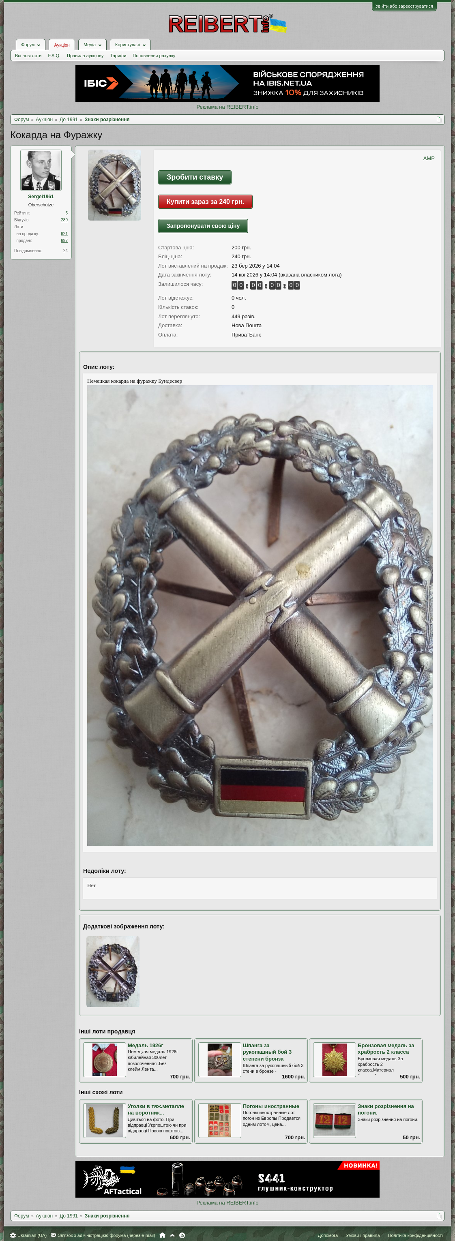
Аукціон (61, 45)
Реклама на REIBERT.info (227, 107)
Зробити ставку (195, 177)
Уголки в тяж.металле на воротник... (156, 1109)
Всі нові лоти (28, 55)
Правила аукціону (85, 55)
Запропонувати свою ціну (203, 226)
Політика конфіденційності (415, 1235)
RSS (182, 1235)
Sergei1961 (41, 196)
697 (64, 240)
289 (64, 220)
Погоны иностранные (271, 1106)
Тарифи (118, 55)
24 (65, 251)
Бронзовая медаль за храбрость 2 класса (386, 1048)
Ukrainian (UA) (32, 1235)
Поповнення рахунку (154, 55)
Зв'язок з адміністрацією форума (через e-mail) (106, 1235)
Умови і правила (363, 1235)
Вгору (172, 1235)
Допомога (328, 1235)
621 (64, 233)
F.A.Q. (54, 55)
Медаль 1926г (145, 1045)
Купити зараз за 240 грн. (205, 201)
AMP (429, 158)
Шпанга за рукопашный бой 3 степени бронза (267, 1052)
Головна (162, 1235)
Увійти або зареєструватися (404, 6)
